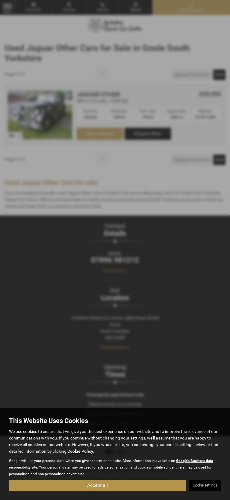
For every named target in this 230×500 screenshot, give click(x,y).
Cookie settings (205, 485)
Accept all (97, 485)
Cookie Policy (80, 450)
